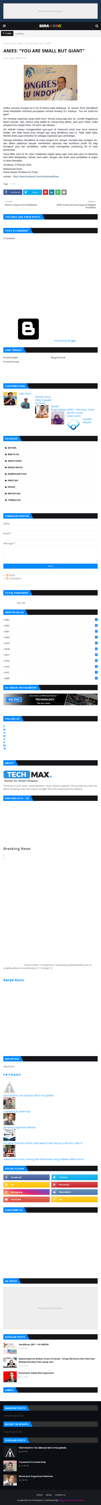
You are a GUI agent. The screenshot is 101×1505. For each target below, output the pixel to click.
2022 (51, 625)
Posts (10, 575)
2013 (51, 666)
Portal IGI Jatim (10, 357)
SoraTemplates (35, 1500)
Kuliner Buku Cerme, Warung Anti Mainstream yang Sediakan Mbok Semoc (43, 1159)
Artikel (12, 447)
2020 (51, 637)
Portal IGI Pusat (11, 361)
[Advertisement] (13, 915)
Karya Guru (15, 460)
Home (6, 43)
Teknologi (14, 499)
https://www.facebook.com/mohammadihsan (36, 176)
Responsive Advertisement (50, 11)
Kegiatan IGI (15, 467)
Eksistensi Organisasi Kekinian (19, 1127)
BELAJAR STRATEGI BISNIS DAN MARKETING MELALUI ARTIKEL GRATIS (43, 1143)
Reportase (14, 493)
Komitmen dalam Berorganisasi (36, 1372)
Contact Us (60, 1494)
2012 (51, 672)
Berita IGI (13, 454)
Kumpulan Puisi (17, 473)
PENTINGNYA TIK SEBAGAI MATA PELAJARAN (28, 1095)
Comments (13, 578)
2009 (51, 678)
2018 (51, 649)
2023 (51, 619)
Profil (13, 43)
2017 (51, 654)
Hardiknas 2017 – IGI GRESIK (34, 1344)
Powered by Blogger (39, 340)
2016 (51, 660)
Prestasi (13, 480)
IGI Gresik (10, 58)
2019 (51, 643)
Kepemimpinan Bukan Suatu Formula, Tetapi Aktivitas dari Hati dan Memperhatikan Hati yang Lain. (57, 1360)
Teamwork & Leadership (16, 1111)
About (49, 1494)
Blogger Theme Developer (71, 1500)
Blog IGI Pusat (58, 357)
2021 (51, 631)
